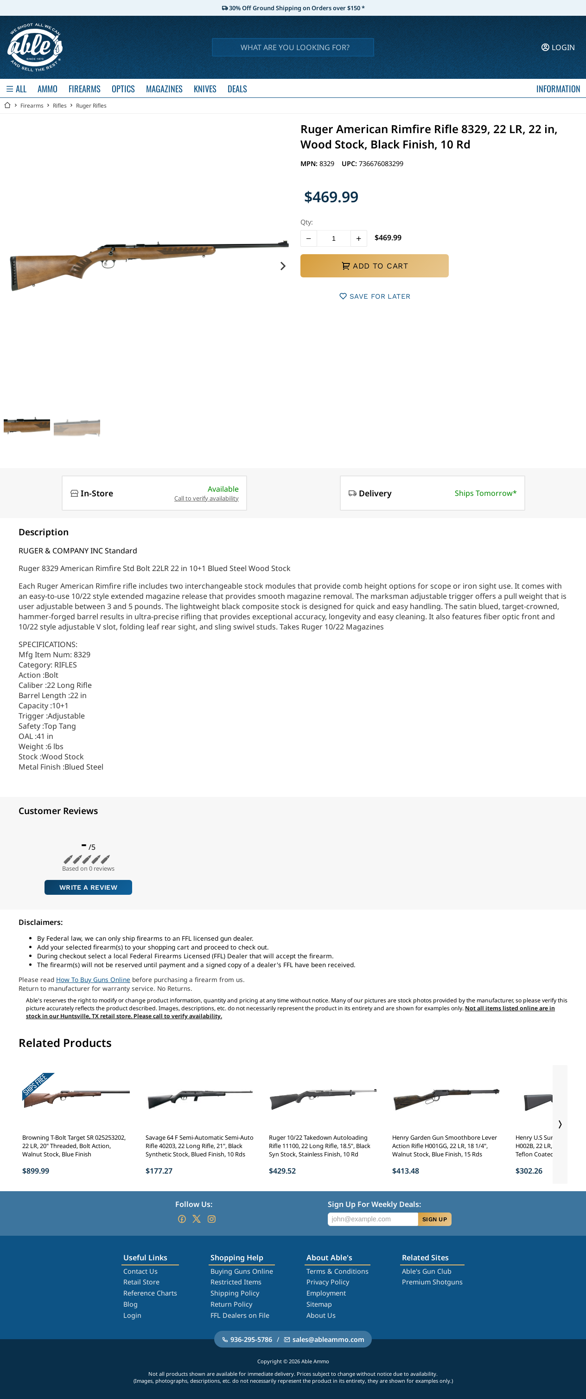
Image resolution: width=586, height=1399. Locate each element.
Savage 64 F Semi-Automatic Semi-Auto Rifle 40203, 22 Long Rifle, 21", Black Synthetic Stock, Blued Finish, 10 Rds (200, 1145)
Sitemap (319, 1304)
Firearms (32, 105)
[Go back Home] (7, 105)
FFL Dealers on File (239, 1315)
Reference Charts (150, 1293)
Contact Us (140, 1271)
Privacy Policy (327, 1281)
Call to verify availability (206, 498)
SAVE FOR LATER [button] (375, 296)
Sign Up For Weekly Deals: (374, 1204)
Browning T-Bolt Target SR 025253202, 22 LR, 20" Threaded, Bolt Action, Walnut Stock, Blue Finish (74, 1145)
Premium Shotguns (432, 1281)
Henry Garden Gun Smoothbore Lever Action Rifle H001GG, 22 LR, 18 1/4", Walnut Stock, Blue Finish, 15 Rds (444, 1145)
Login (132, 1315)
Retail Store (141, 1281)
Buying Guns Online (241, 1271)
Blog (130, 1304)
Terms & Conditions (337, 1271)
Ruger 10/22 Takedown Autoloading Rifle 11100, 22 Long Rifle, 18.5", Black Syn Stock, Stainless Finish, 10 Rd (319, 1145)
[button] (308, 238)
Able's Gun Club (427, 1271)
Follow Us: (193, 1204)
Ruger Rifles (91, 105)
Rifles (60, 105)
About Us (321, 1315)
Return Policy (231, 1304)
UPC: (350, 163)
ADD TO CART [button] (374, 266)
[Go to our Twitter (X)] (196, 1219)
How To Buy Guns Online (93, 979)
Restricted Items (235, 1281)
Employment (326, 1293)
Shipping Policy (234, 1293)
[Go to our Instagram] (211, 1219)
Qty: (306, 222)
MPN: (309, 163)
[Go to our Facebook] (181, 1219)
